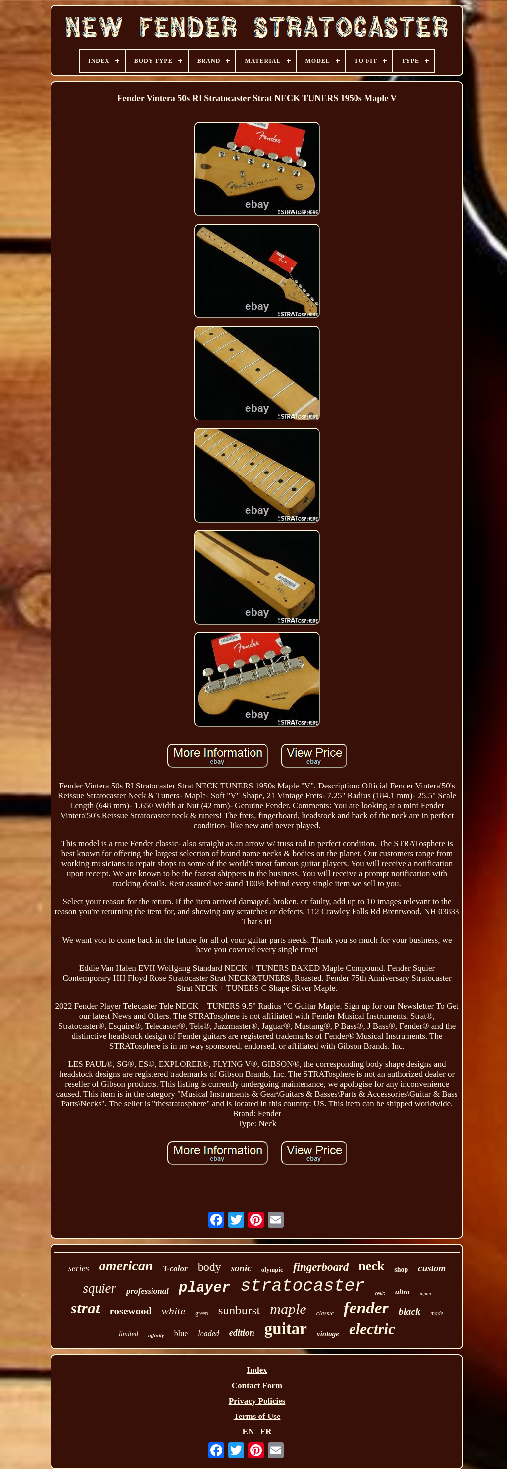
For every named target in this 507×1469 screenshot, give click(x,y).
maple (288, 1309)
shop (401, 1269)
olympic (272, 1269)
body (209, 1266)
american (126, 1265)
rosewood (131, 1311)
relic (380, 1293)
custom (432, 1268)
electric (372, 1329)
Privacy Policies (257, 1401)
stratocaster (302, 1286)
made (436, 1313)
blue (181, 1333)
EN (248, 1431)
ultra (402, 1292)
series (78, 1268)
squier (100, 1288)
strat (85, 1308)
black (409, 1311)
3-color (175, 1268)
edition (241, 1333)
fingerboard (321, 1267)
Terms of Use (257, 1416)
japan (425, 1293)
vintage (328, 1334)
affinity (156, 1335)
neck (371, 1266)
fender (366, 1308)
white (173, 1311)
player (204, 1288)
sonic (241, 1268)
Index (257, 1370)
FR (266, 1431)
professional (147, 1291)
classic (325, 1313)
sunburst (239, 1310)
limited (128, 1334)
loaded (208, 1333)
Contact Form (257, 1385)
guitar (285, 1329)
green (201, 1313)
